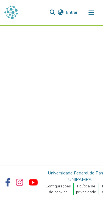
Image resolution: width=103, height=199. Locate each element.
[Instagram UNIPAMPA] (20, 182)
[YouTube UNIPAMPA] (34, 182)
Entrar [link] (72, 12)
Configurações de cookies (58, 189)
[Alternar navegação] (91, 12)
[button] (52, 12)
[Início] (11, 12)
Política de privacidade (86, 189)
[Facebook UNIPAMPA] (8, 182)
